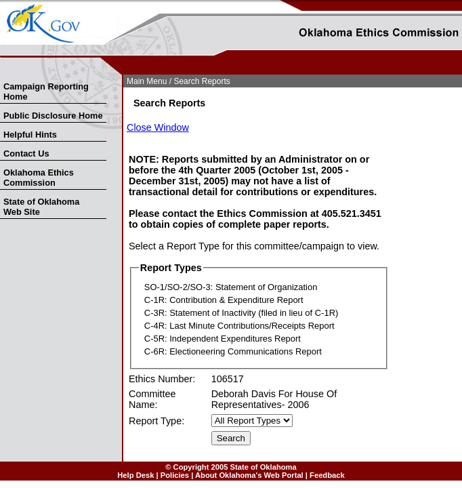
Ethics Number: (162, 378)
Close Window (158, 127)
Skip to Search (7, 72)
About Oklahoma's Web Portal (249, 475)
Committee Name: (152, 399)
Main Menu (147, 81)
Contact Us (26, 153)
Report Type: (156, 420)
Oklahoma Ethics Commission (38, 177)
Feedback (327, 475)
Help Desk (135, 475)
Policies (175, 475)
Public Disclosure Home (53, 115)
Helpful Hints (30, 134)
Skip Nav (1, 72)
